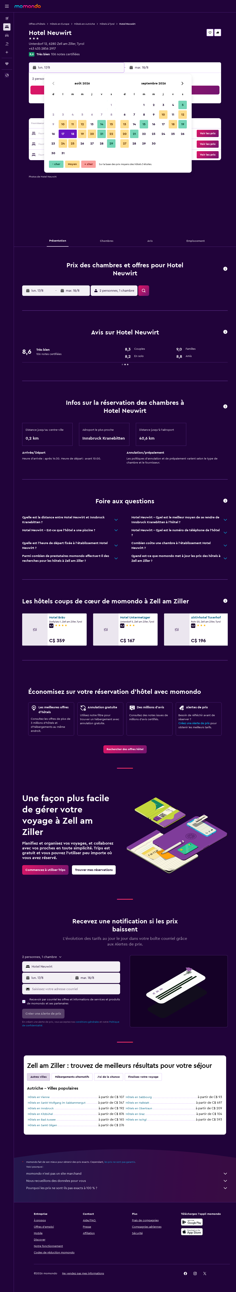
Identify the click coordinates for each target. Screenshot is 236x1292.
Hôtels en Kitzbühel (40, 1114)
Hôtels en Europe (59, 24)
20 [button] (92, 133)
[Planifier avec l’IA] (7, 52)
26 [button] (82, 143)
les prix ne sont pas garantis (119, 1162)
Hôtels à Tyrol (107, 24)
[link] (125, 749)
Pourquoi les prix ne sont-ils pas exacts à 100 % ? (127, 1188)
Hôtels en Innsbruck (41, 1108)
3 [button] (63, 114)
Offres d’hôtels (37, 24)
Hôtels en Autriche (84, 24)
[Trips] (7, 64)
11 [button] (72, 124)
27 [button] (92, 143)
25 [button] (72, 143)
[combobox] (75, 966)
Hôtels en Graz (135, 1114)
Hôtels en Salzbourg (139, 1097)
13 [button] (92, 124)
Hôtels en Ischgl (136, 1119)
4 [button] (73, 114)
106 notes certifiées (65, 54)
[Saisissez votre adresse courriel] (75, 989)
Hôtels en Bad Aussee (42, 1119)
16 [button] (53, 133)
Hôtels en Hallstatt (137, 1102)
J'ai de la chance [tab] (109, 1077)
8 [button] (111, 114)
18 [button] (72, 133)
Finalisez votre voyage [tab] (143, 1077)
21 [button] (101, 133)
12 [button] (82, 124)
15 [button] (111, 124)
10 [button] (62, 124)
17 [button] (62, 133)
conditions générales (87, 1022)
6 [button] (92, 114)
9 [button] (53, 124)
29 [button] (111, 143)
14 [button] (101, 124)
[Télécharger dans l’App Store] (192, 1231)
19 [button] (82, 133)
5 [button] (82, 114)
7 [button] (101, 114)
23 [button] (53, 143)
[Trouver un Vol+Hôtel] (7, 44)
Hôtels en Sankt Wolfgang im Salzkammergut (56, 1102)
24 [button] (63, 143)
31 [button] (62, 153)
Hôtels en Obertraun (139, 1108)
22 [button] (111, 133)
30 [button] (53, 153)
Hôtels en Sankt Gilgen (42, 1125)
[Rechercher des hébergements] (7, 27)
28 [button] (101, 143)
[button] (6, 6)
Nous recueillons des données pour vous (127, 1180)
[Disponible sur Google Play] (192, 1222)
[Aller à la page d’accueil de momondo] (28, 6)
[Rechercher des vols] (7, 18)
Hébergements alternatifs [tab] (72, 1077)
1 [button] (111, 105)
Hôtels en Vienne (39, 1097)
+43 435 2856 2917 (42, 48)
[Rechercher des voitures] (7, 35)
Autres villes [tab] (38, 1077)
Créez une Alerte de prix (194, 723)
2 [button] (53, 114)
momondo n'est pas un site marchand (127, 1173)
